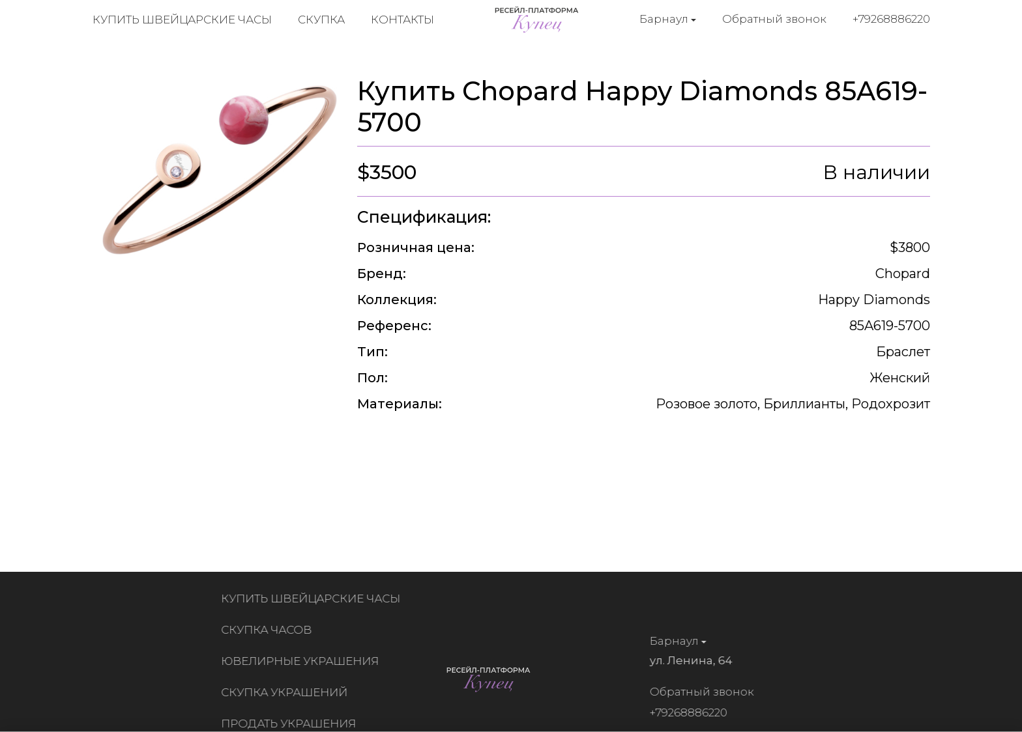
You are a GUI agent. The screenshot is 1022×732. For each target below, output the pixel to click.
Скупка (321, 19)
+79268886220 (891, 18)
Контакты (402, 19)
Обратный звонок (774, 18)
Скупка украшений (288, 692)
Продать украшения (292, 723)
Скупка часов (270, 629)
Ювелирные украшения (304, 661)
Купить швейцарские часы (182, 19)
